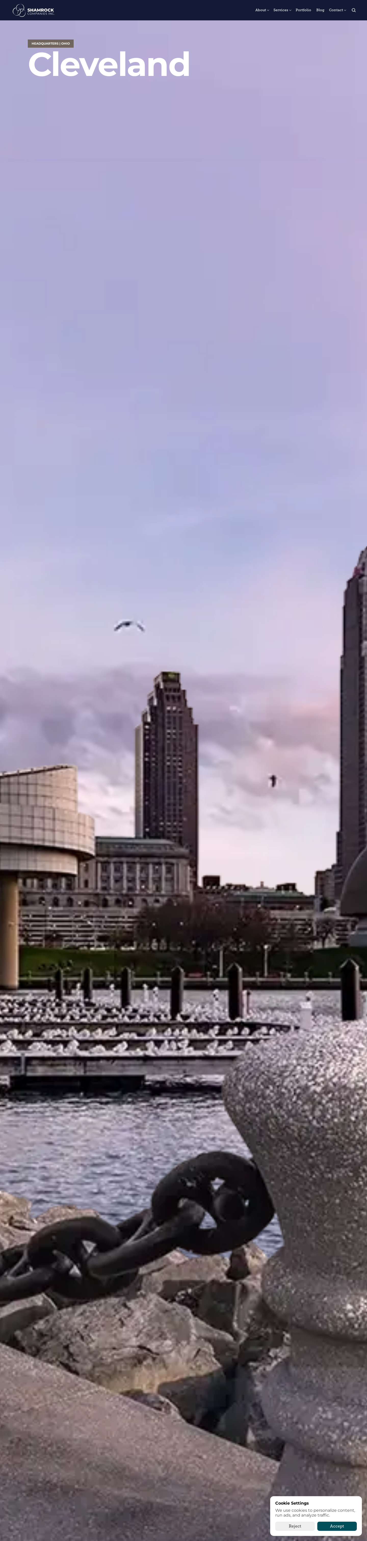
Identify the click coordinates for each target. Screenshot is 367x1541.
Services (280, 10)
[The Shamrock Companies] (33, 10)
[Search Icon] (353, 10)
